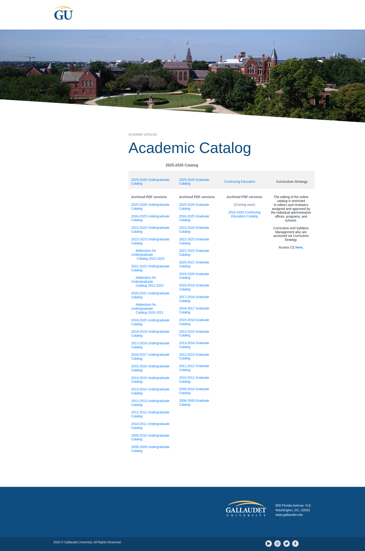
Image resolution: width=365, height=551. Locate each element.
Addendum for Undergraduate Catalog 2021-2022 (147, 281)
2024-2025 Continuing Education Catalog (244, 214)
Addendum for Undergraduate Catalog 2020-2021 (147, 308)
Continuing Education (239, 181)
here (299, 247)
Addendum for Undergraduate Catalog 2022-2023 (147, 254)
